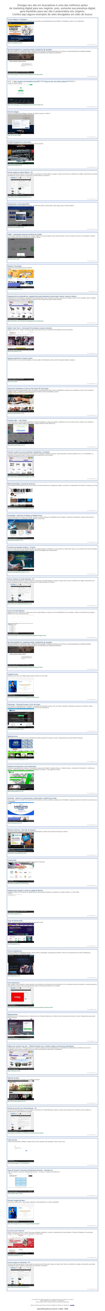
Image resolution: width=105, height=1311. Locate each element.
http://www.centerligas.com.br (21, 539)
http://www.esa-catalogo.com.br (21, 226)
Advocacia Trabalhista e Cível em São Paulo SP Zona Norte (28, 388)
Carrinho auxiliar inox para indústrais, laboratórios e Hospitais (28, 452)
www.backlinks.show (93, 291)
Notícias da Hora (13, 1078)
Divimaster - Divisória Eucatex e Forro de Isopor (24, 704)
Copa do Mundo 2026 (15, 921)
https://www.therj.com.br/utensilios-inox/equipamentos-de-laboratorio (26, 320)
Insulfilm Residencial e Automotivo (19, 142)
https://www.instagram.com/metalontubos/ (21, 1162)
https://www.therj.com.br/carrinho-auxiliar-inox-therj (21, 476)
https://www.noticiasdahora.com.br (21, 1100)
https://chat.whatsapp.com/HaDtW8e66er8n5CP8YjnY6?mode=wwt (25, 104)
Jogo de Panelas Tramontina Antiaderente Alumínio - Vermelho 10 (30, 1170)
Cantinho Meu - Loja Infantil (17, 420)
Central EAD (12, 860)
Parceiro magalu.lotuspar (16, 1200)
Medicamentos (13, 736)
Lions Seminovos (13, 983)
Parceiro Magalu (13, 112)
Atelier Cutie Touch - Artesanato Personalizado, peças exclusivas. (30, 328)
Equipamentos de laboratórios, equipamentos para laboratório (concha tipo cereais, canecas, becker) (42, 296)
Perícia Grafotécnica (15, 951)
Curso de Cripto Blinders (16, 611)
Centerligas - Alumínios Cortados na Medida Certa (25, 515)
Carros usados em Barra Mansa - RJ (20, 172)
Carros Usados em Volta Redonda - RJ (21, 579)
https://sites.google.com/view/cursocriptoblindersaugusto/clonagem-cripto (27, 634)
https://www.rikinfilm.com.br (21, 164)
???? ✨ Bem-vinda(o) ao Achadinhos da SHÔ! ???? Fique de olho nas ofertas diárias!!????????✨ (42, 81)
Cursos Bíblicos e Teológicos (17, 19)
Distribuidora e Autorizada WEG (18, 204)
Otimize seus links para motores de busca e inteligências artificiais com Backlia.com (52, 1305)
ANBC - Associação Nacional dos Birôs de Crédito (25, 234)
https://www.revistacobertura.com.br (21, 852)
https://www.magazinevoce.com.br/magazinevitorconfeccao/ (23, 696)
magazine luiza (13, 674)
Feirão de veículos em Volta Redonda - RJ (22, 1108)
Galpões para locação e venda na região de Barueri (25, 890)
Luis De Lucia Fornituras (16, 1231)
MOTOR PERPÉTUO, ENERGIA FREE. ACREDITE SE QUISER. (30, 50)
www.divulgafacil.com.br (92, 44)
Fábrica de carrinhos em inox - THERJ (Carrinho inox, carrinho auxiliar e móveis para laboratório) (41, 1046)
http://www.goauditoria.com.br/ (21, 790)
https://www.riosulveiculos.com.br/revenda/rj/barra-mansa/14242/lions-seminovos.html (30, 1006)
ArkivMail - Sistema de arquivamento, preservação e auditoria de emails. (32, 798)
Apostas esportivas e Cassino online (20, 358)
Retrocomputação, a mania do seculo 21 (21, 484)
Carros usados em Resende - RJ (19, 1262)
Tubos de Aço (12, 1140)
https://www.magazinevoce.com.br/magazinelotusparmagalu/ (23, 1223)
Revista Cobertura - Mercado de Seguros (22, 830)
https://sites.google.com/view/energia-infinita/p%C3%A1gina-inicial (25, 73)
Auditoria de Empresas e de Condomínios (22, 766)
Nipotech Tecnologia (14, 266)
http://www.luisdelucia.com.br (21, 1254)
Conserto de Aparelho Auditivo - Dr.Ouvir (21, 547)
